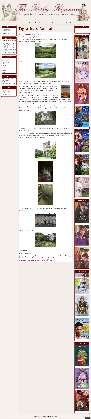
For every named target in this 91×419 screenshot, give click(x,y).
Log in (5, 89)
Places (3, 69)
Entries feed (6, 91)
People (3, 67)
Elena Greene (7, 30)
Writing (3, 72)
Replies (51, 260)
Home (26, 23)
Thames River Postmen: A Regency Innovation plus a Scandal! (10, 45)
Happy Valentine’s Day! (9, 52)
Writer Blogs (60, 23)
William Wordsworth (38, 90)
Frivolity (4, 65)
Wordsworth (44, 260)
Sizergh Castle (46, 133)
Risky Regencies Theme (41, 416)
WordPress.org (7, 94)
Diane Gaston (7, 29)
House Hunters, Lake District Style (32, 34)
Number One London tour (44, 39)
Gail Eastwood (7, 32)
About (31, 23)
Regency (38, 258)
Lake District (59, 39)
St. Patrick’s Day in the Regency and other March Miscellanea (10, 49)
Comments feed (7, 92)
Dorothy (25, 97)
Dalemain (54, 258)
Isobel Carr (6, 33)
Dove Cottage (37, 97)
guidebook (52, 90)
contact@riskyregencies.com (8, 83)
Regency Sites (50, 23)
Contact (68, 23)
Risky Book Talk (40, 23)
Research (4, 70)
